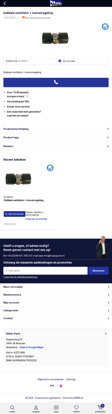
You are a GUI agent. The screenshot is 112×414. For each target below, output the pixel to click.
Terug (4, 3)
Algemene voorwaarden (51, 379)
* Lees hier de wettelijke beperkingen (20, 277)
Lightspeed (54, 398)
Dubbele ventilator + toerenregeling (24, 200)
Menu (56, 409)
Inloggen (36, 409)
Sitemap (71, 379)
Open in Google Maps (32, 347)
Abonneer (98, 270)
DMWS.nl (78, 398)
